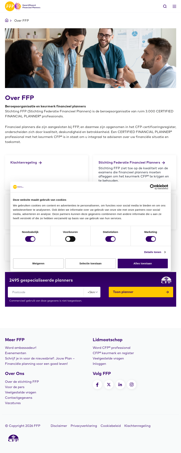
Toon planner (141, 292)
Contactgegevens (18, 398)
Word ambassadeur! (20, 348)
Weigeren (38, 263)
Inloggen (99, 364)
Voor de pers (14, 387)
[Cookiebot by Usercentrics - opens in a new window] (152, 187)
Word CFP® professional (112, 348)
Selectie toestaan (90, 263)
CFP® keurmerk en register (113, 353)
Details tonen (152, 252)
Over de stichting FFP (22, 382)
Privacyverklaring (84, 426)
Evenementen (15, 353)
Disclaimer (59, 426)
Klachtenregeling (137, 426)
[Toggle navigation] (174, 6)
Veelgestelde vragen (108, 358)
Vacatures (13, 403)
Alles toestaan (142, 263)
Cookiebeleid (111, 426)
